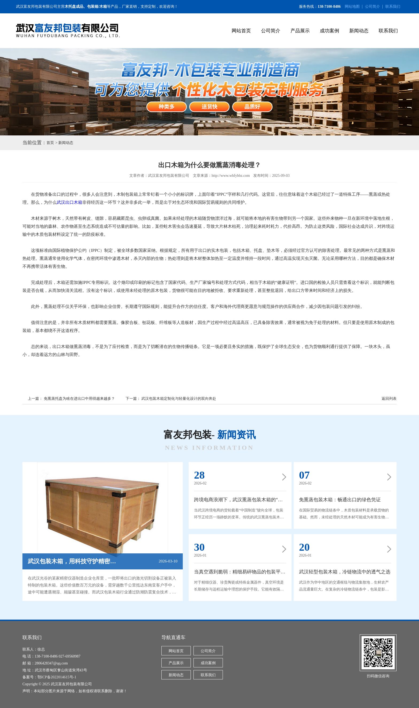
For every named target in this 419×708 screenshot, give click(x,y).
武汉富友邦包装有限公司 (36, 7)
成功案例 (329, 30)
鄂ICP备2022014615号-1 (56, 677)
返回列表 (389, 399)
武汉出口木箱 (69, 202)
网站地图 (352, 7)
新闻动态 (358, 30)
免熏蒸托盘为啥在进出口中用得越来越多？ (79, 399)
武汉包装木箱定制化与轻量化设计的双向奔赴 (178, 399)
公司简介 (372, 7)
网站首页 (241, 30)
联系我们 (392, 7)
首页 (50, 143)
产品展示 (300, 30)
